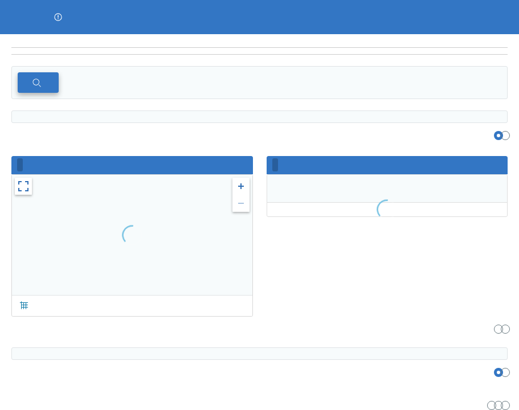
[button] (58, 17)
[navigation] (259, 51)
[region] (259, 41)
